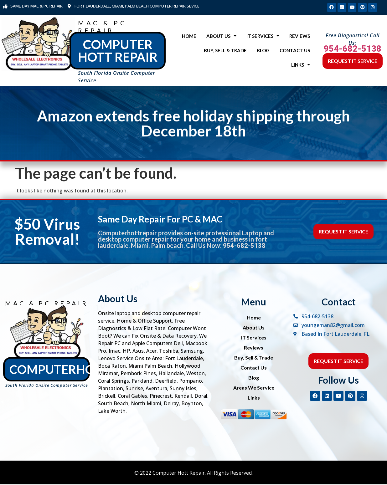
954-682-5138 (352, 49)
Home (189, 36)
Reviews (299, 36)
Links (300, 65)
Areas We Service (253, 388)
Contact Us (295, 51)
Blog (263, 51)
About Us (221, 36)
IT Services (262, 36)
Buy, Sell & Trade (225, 51)
